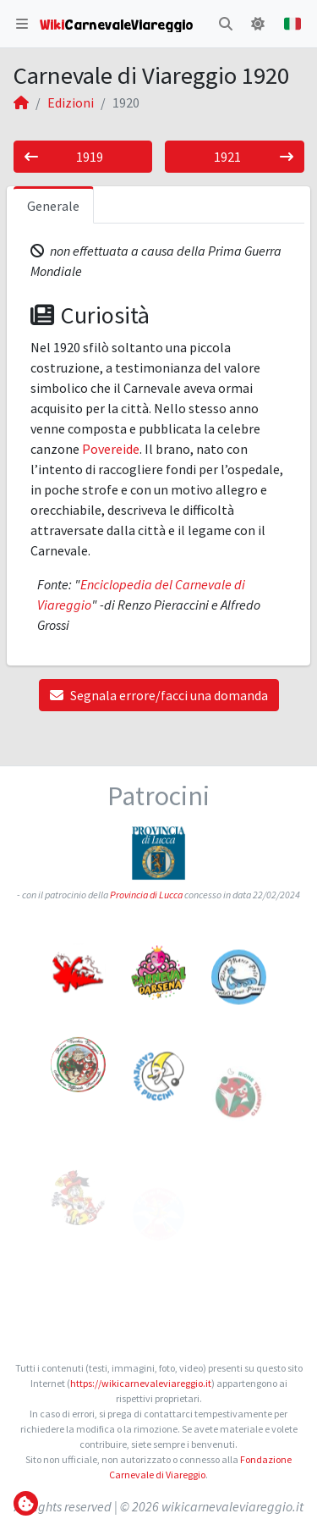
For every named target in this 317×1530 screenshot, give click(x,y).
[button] (22, 24)
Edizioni (70, 102)
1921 (253, 156)
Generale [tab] (53, 205)
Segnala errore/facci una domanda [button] (159, 695)
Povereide (110, 448)
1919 (64, 156)
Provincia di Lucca (146, 894)
